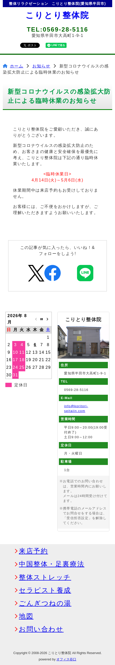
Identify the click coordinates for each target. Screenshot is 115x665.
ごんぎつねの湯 (45, 603)
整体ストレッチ (45, 577)
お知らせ (41, 66)
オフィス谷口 (66, 659)
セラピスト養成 (45, 590)
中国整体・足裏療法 (51, 564)
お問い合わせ (41, 629)
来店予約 (33, 551)
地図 (26, 616)
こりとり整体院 (57, 15)
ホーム (16, 66)
